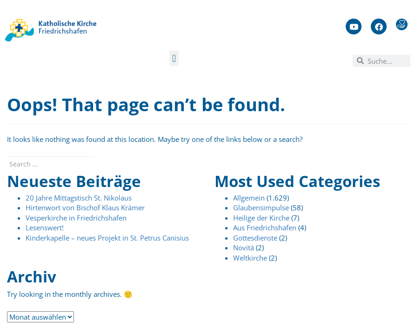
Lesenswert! (45, 227)
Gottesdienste (255, 237)
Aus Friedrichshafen (264, 227)
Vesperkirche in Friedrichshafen (76, 217)
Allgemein (249, 197)
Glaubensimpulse (261, 207)
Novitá (243, 247)
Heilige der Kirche (261, 217)
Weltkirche (250, 257)
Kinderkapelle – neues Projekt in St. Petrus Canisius (107, 237)
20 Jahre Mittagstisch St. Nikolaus (79, 197)
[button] (173, 58)
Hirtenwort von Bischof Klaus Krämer (85, 207)
